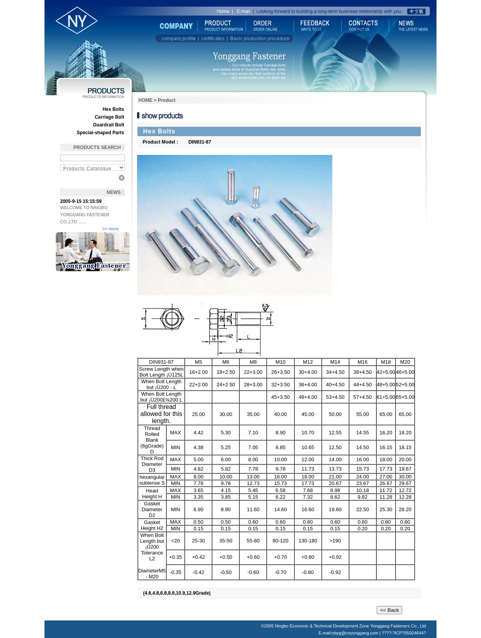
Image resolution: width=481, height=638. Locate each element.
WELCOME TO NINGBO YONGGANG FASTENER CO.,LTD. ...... (84, 214)
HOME (146, 100)
